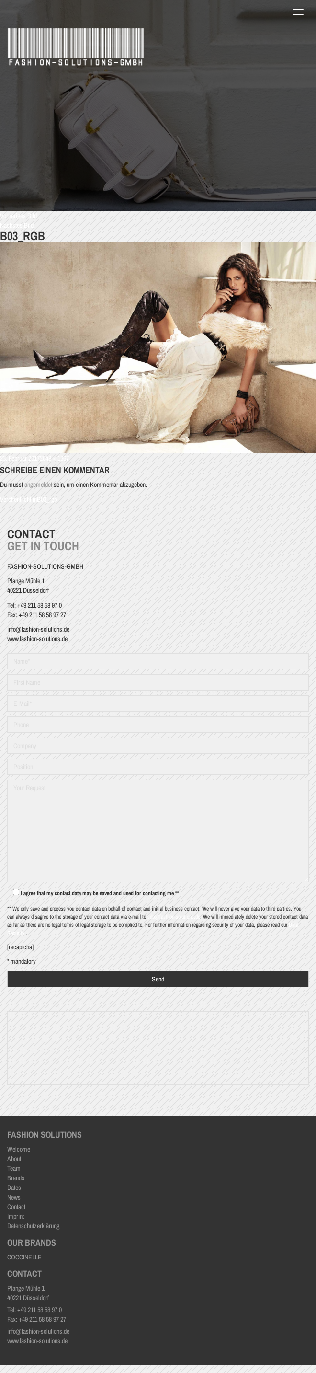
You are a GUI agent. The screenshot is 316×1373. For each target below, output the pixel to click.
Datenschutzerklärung (33, 1226)
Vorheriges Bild (18, 215)
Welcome (18, 1149)
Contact (16, 1206)
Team (14, 1168)
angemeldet (38, 484)
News (14, 1197)
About (14, 1158)
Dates (14, 1187)
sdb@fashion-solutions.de (173, 917)
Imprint (15, 1216)
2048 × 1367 (54, 458)
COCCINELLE (24, 1257)
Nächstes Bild (17, 225)
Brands (15, 1178)
